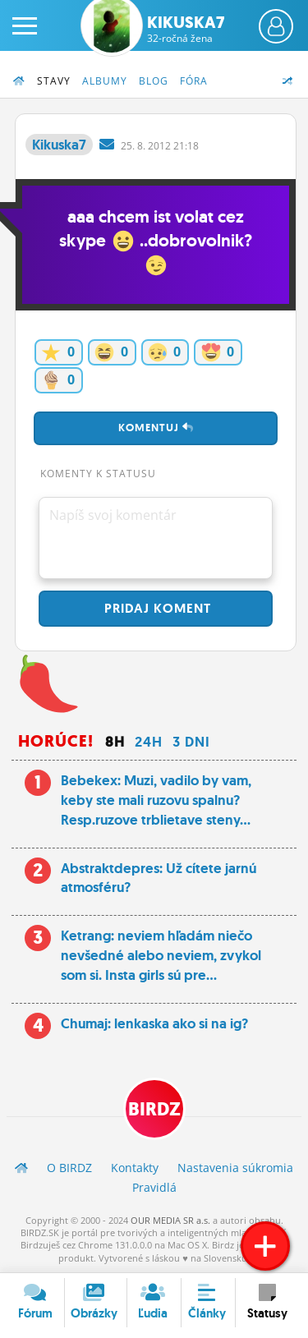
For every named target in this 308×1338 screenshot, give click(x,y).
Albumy (104, 81)
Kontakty (135, 1167)
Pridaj (155, 608)
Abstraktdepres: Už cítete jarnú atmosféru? (158, 878)
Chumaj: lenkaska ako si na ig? (154, 1023)
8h (115, 742)
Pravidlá (154, 1187)
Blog (153, 81)
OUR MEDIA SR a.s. (170, 1220)
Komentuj (156, 428)
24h (149, 742)
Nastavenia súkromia (235, 1167)
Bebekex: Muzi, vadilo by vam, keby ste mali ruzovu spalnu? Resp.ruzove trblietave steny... (156, 800)
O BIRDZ (69, 1167)
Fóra (194, 81)
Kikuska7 (185, 28)
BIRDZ (154, 1109)
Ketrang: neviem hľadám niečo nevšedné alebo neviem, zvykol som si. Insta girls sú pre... (161, 955)
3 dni (191, 742)
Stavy (54, 81)
